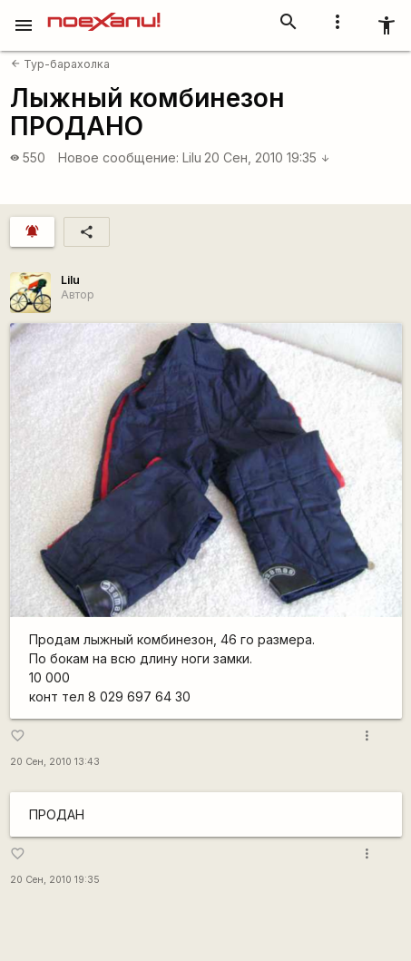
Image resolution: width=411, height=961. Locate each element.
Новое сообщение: (118, 157)
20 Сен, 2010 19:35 (267, 157)
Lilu (191, 157)
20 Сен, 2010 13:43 (55, 762)
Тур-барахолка (60, 64)
